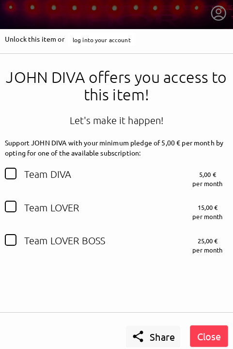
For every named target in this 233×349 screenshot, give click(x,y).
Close (209, 336)
